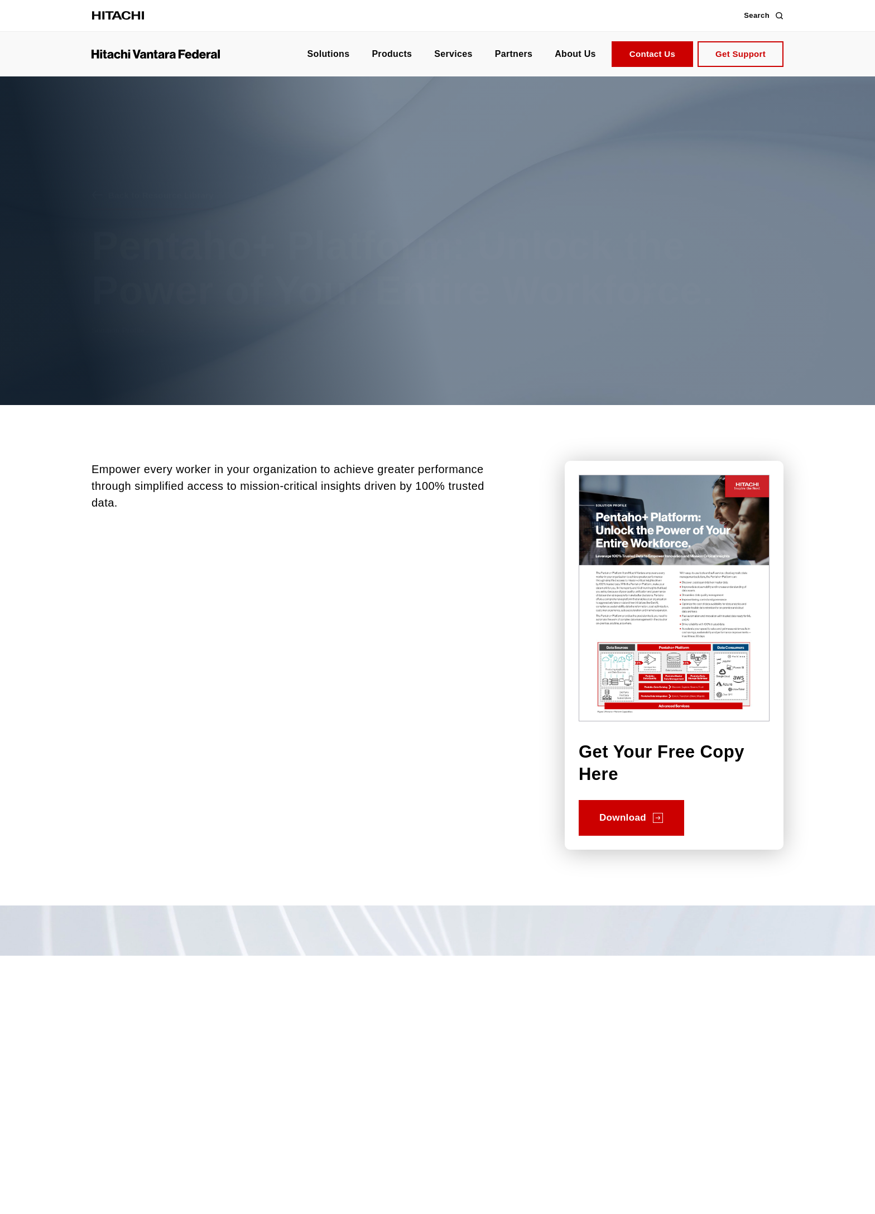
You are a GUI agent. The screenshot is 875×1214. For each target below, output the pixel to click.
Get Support (740, 54)
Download (622, 817)
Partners (513, 54)
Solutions (328, 54)
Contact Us (652, 54)
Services (453, 54)
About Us (575, 54)
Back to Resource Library (161, 177)
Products (392, 54)
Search (763, 15)
